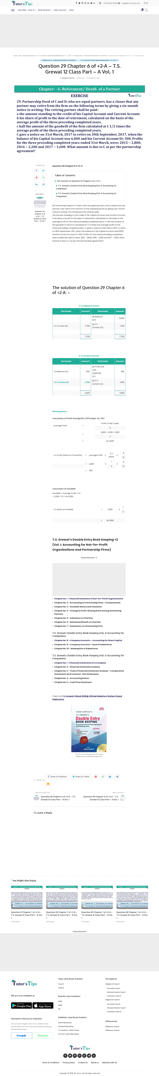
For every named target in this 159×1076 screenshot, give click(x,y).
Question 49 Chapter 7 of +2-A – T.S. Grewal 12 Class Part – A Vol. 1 (97, 914)
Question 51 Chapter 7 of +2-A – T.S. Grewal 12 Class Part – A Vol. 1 (26, 914)
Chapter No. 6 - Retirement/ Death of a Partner (59, 60)
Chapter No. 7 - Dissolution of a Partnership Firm (32, 903)
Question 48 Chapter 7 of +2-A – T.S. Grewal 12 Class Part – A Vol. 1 (132, 914)
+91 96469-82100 (110, 3)
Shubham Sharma (68, 78)
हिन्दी (146, 3)
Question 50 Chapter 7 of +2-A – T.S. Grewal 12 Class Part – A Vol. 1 (62, 914)
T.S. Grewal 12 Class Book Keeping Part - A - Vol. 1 (99, 60)
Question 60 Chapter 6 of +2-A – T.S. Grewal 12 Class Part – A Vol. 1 (40, 216)
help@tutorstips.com (131, 3)
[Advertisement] (79, 31)
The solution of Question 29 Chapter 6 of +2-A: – (79, 181)
